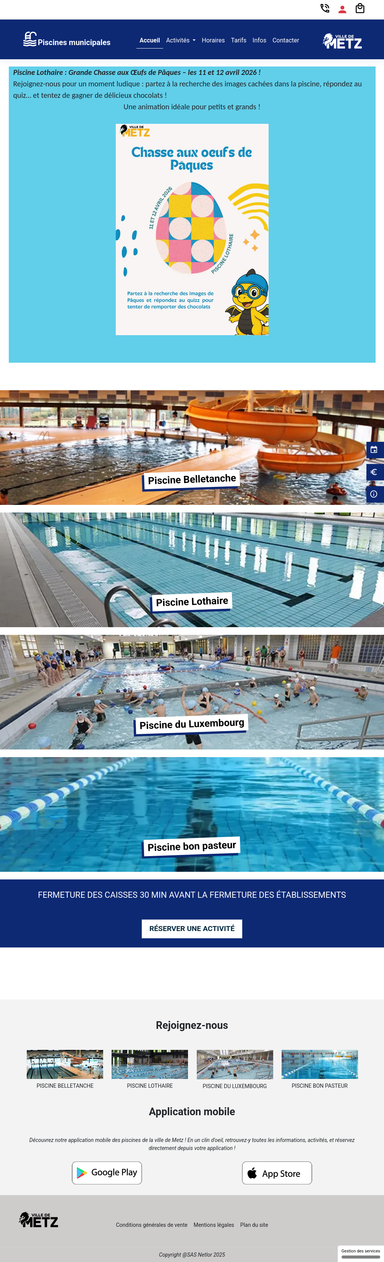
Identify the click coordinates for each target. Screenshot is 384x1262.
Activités (178, 40)
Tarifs (239, 40)
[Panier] (360, 8)
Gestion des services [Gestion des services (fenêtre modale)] (361, 1254)
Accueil (149, 40)
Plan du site (254, 1225)
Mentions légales (214, 1225)
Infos (259, 40)
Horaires (213, 40)
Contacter (285, 40)
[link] (66, 40)
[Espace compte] (342, 9)
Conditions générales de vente (151, 1225)
